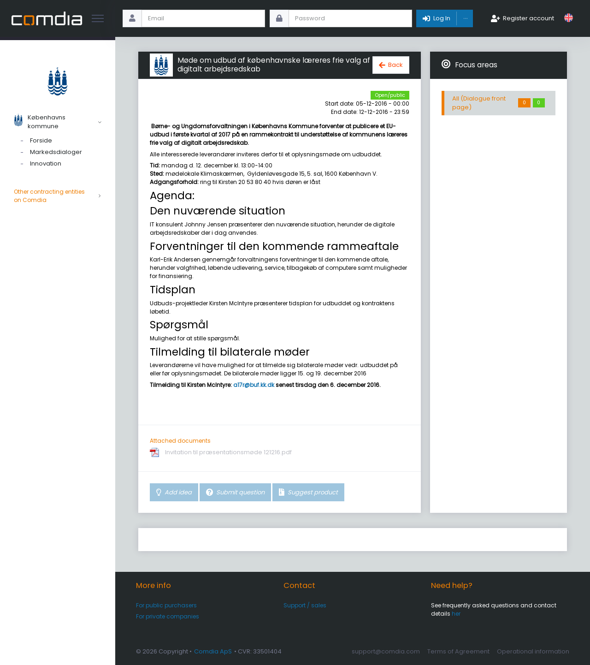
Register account (528, 18)
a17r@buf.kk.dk (253, 385)
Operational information (533, 651)
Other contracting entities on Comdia (57, 196)
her (456, 614)
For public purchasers (166, 605)
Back (395, 64)
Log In (441, 18)
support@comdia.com (386, 651)
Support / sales (304, 605)
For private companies (167, 616)
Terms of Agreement (458, 651)
